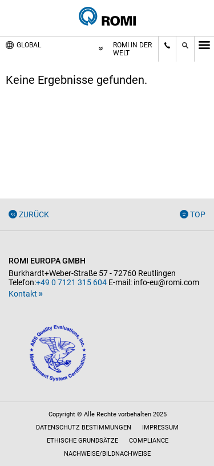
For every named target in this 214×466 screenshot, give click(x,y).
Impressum (160, 427)
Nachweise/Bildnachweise (107, 453)
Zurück (34, 214)
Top (197, 214)
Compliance (148, 440)
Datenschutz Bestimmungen (83, 427)
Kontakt (23, 293)
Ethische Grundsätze (82, 440)
